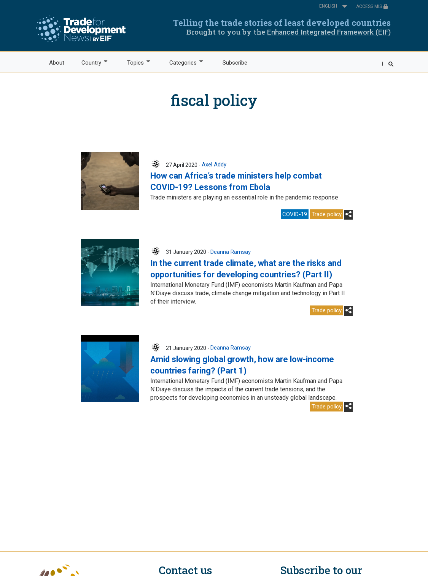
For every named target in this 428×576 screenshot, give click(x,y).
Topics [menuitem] (134, 62)
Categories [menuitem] (183, 62)
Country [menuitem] (91, 62)
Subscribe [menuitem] (235, 62)
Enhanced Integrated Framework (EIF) (329, 32)
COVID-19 (294, 214)
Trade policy (327, 214)
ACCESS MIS (372, 6)
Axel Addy (214, 164)
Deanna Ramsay (230, 251)
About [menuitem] (56, 62)
